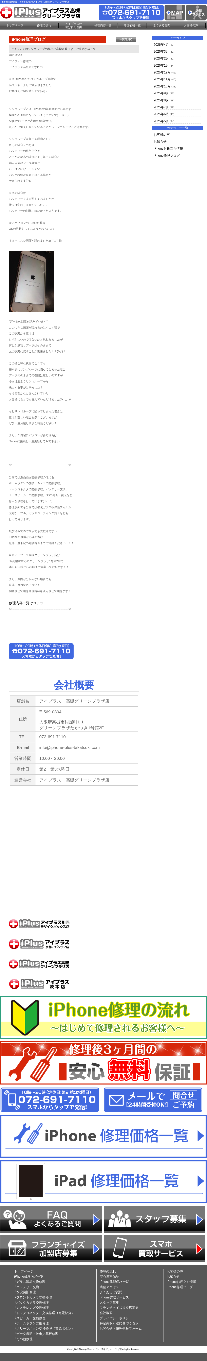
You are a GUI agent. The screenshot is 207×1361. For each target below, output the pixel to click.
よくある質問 (161, 25)
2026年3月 (161, 51)
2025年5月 (161, 121)
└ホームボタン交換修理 (31, 1323)
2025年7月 (161, 107)
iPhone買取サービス (114, 1297)
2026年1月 (161, 65)
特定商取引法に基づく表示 (119, 1323)
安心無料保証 (109, 1276)
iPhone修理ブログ (167, 155)
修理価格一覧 (132, 25)
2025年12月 (162, 72)
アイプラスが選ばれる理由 (73, 25)
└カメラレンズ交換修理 (31, 1307)
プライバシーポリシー (116, 1318)
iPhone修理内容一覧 (28, 1276)
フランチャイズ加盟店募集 (119, 1307)
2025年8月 (161, 100)
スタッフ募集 (109, 1302)
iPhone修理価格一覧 (114, 1281)
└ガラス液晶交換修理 (29, 1281)
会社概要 (106, 1313)
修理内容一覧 (102, 25)
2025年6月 (161, 114)
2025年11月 (162, 79)
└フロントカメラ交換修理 (33, 1297)
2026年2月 (161, 58)
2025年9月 (161, 93)
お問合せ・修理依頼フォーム (121, 1328)
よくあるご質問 (111, 1292)
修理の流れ (44, 25)
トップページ (14, 25)
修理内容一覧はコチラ (26, 603)
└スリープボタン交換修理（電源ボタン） (44, 1328)
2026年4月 (161, 44)
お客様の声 (191, 25)
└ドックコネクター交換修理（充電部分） (44, 1313)
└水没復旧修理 (25, 1292)
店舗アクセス (109, 1287)
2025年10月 (162, 86)
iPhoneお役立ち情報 (168, 148)
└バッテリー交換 (26, 1287)
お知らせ (160, 141)
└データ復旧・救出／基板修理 (36, 1333)
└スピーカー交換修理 (29, 1318)
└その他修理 (23, 1339)
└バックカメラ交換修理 (31, 1302)
